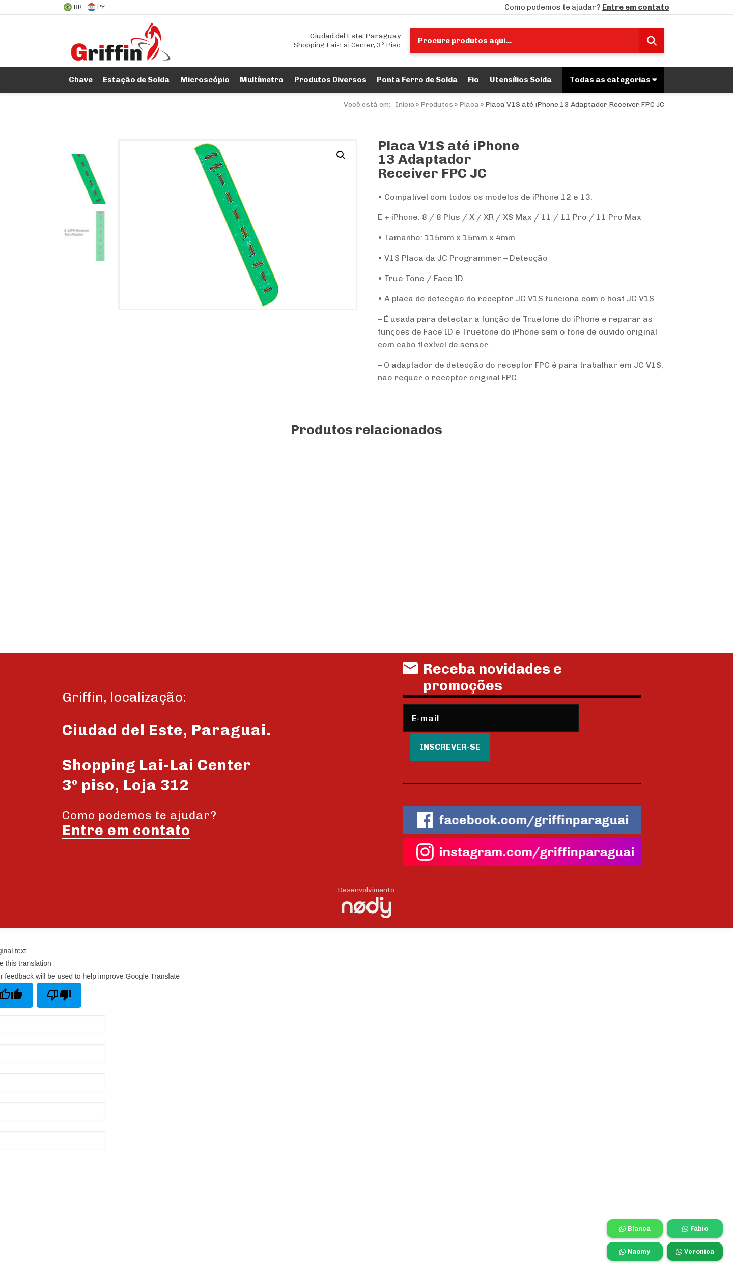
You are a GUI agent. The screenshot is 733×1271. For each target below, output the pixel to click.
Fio (473, 80)
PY (96, 7)
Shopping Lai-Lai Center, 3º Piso (347, 40)
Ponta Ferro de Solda (417, 80)
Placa (469, 104)
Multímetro (262, 80)
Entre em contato (635, 7)
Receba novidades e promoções (482, 681)
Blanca (635, 1228)
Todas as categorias (613, 80)
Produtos (436, 104)
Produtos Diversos (330, 80)
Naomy (634, 1251)
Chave (81, 80)
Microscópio (205, 80)
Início (405, 104)
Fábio (695, 1228)
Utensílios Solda (521, 80)
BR (73, 7)
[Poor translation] (59, 972)
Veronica (695, 1251)
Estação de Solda (136, 80)
